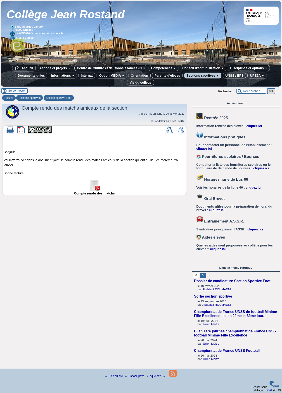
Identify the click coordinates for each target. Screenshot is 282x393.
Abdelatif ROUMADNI (168, 121)
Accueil (24, 68)
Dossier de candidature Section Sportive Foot (232, 281)
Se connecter (17, 90)
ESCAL (268, 390)
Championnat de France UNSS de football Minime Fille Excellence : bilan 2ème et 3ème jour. (235, 314)
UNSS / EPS (234, 75)
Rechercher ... (226, 91)
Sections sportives (203, 75)
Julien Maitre (211, 324)
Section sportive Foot (58, 97)
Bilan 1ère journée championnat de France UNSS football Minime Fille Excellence (235, 333)
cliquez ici (254, 126)
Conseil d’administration (203, 68)
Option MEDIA (111, 75)
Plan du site (114, 376)
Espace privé (135, 376)
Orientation (139, 75)
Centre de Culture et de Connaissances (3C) (111, 68)
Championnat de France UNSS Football (227, 351)
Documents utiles (31, 75)
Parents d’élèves (167, 75)
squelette (154, 376)
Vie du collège (141, 82)
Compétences (163, 68)
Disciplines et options (249, 68)
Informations (62, 75)
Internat (87, 75)
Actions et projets (54, 68)
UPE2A (257, 75)
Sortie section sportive (213, 296)
